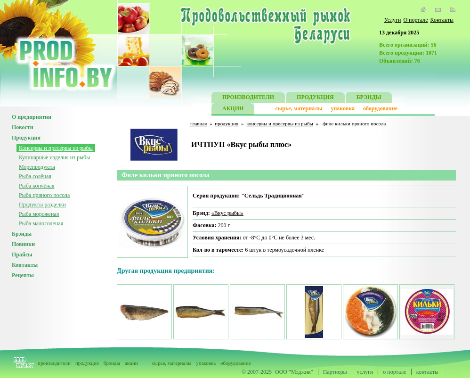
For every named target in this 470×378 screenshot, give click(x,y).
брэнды (112, 363)
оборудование (380, 108)
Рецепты (23, 275)
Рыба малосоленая (41, 223)
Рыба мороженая (39, 214)
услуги (365, 372)
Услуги (392, 19)
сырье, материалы (299, 108)
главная (198, 123)
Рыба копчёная (36, 185)
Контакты (442, 19)
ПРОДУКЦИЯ (315, 98)
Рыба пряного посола (44, 195)
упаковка (343, 108)
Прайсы (22, 254)
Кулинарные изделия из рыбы (54, 157)
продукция (226, 123)
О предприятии (31, 117)
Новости (22, 127)
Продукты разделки (42, 204)
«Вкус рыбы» (227, 213)
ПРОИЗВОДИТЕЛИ (248, 98)
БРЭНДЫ (369, 98)
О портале (415, 19)
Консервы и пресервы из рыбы (56, 148)
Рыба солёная (35, 176)
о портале (394, 372)
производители (54, 363)
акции (131, 363)
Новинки (23, 244)
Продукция (26, 137)
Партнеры (335, 372)
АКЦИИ (233, 109)
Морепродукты (37, 167)
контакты (427, 372)
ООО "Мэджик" (294, 372)
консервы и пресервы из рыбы (279, 123)
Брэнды (22, 233)
